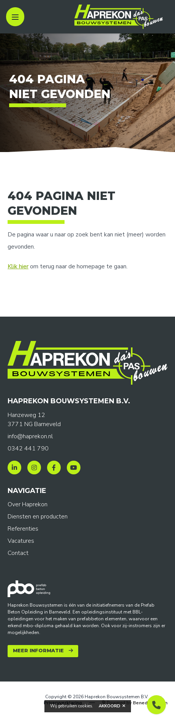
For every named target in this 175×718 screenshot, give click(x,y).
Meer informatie (38, 650)
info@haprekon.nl (30, 436)
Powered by (134, 703)
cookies (85, 706)
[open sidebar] (15, 16)
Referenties (23, 529)
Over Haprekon (27, 504)
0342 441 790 (28, 448)
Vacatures (21, 541)
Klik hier (18, 266)
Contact (18, 553)
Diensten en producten (38, 516)
